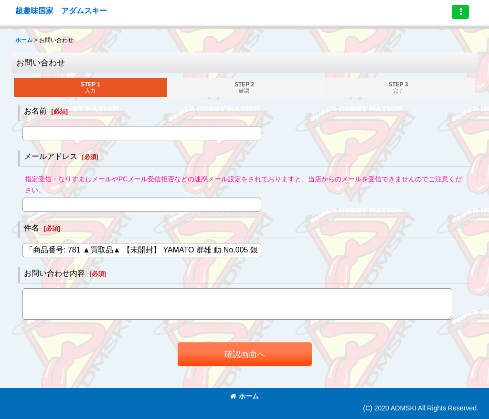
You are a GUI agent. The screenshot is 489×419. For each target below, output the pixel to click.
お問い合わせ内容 (54, 273)
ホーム (244, 396)
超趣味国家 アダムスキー (61, 10)
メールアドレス (50, 156)
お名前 (35, 110)
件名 (31, 227)
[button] (460, 12)
